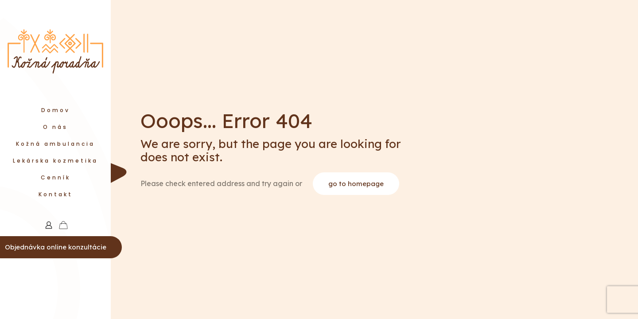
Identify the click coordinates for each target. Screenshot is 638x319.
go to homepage (356, 183)
